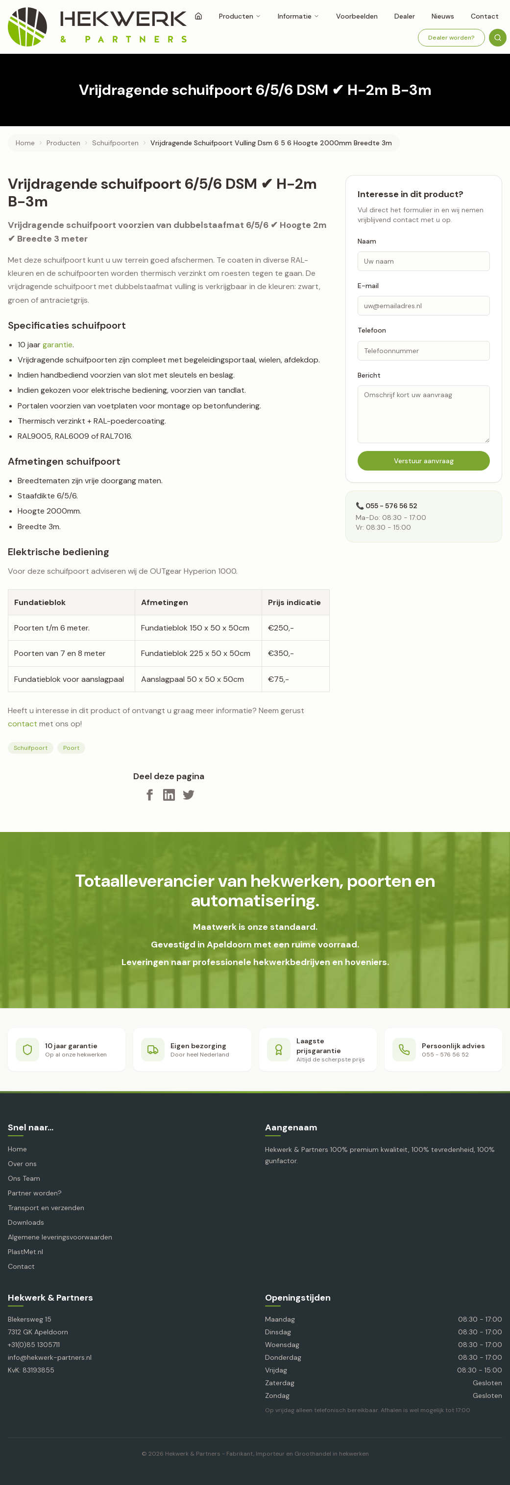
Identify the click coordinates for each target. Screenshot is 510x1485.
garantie (58, 344)
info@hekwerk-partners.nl (50, 1357)
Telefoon (372, 330)
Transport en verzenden (46, 1207)
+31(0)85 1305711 (34, 1344)
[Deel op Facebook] (149, 795)
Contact (485, 16)
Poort (71, 748)
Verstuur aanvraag (424, 460)
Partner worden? (35, 1193)
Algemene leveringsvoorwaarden (60, 1237)
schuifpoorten (115, 142)
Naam (367, 241)
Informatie (298, 16)
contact (22, 724)
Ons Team (24, 1178)
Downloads (26, 1222)
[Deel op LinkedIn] (169, 795)
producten (63, 142)
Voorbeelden (357, 16)
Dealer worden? (451, 38)
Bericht (369, 375)
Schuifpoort (31, 748)
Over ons (22, 1163)
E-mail (368, 285)
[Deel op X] (188, 795)
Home (25, 142)
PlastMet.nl (25, 1251)
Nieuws (443, 16)
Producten (240, 16)
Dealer (404, 16)
